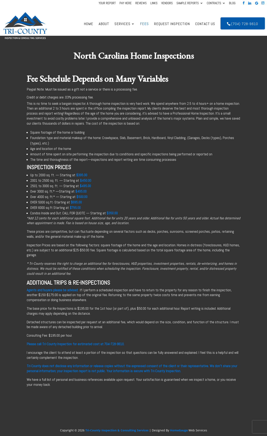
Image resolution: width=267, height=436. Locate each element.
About (104, 24)
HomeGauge (179, 430)
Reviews (141, 3)
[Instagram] (262, 3)
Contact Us (205, 24)
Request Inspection (172, 24)
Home (88, 24)
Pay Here (126, 3)
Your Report (107, 3)
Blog (232, 3)
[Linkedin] (249, 3)
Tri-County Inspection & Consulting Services (117, 430)
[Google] (256, 3)
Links (153, 3)
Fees (144, 24)
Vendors (167, 3)
